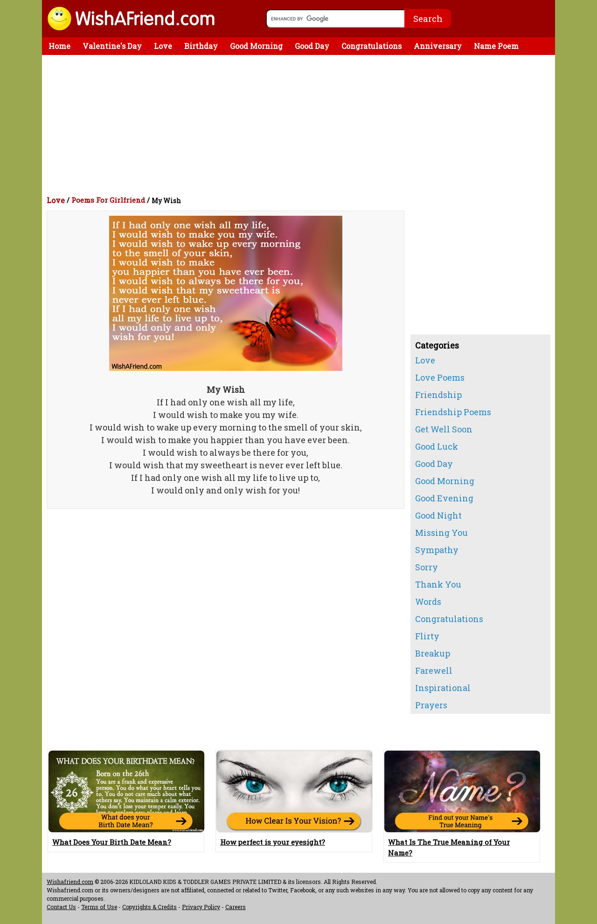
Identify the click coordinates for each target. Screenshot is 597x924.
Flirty (427, 636)
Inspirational (443, 687)
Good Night (438, 515)
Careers (235, 906)
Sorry (426, 567)
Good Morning (256, 46)
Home (59, 46)
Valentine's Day (112, 46)
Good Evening (444, 498)
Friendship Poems (453, 412)
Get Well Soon (443, 429)
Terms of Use (99, 906)
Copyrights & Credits (149, 906)
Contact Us (61, 906)
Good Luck (436, 446)
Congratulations (371, 46)
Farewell (433, 670)
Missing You (441, 532)
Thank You (438, 584)
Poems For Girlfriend (108, 200)
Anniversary (438, 46)
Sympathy (436, 549)
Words (428, 601)
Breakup (432, 653)
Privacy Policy (201, 906)
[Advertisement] (301, 125)
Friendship (438, 394)
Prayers (431, 705)
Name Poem (496, 46)
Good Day (312, 46)
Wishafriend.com (70, 881)
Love (163, 46)
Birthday (201, 46)
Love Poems (440, 377)
